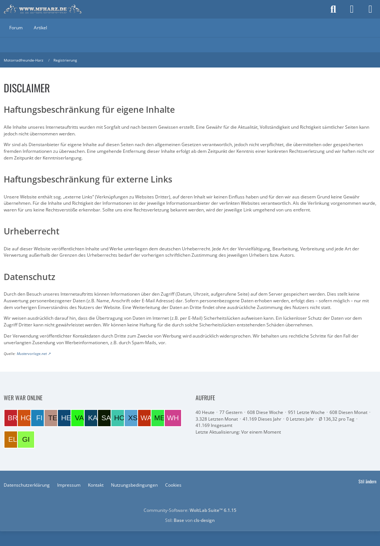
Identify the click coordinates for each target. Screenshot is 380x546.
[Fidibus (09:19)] (39, 418)
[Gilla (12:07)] (26, 439)
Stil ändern (367, 481)
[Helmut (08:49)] (66, 418)
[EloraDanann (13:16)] (13, 439)
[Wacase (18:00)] (146, 418)
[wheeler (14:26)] (173, 418)
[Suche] (333, 9)
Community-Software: (190, 510)
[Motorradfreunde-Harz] (42, 9)
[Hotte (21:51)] (119, 418)
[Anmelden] (351, 9)
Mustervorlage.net (32, 353)
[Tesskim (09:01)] (53, 418)
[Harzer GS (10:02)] (26, 418)
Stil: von (190, 520)
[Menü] (370, 9)
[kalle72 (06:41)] (93, 418)
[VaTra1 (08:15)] (79, 418)
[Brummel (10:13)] (13, 418)
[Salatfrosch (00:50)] (106, 418)
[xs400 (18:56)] (133, 418)
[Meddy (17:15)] (159, 418)
